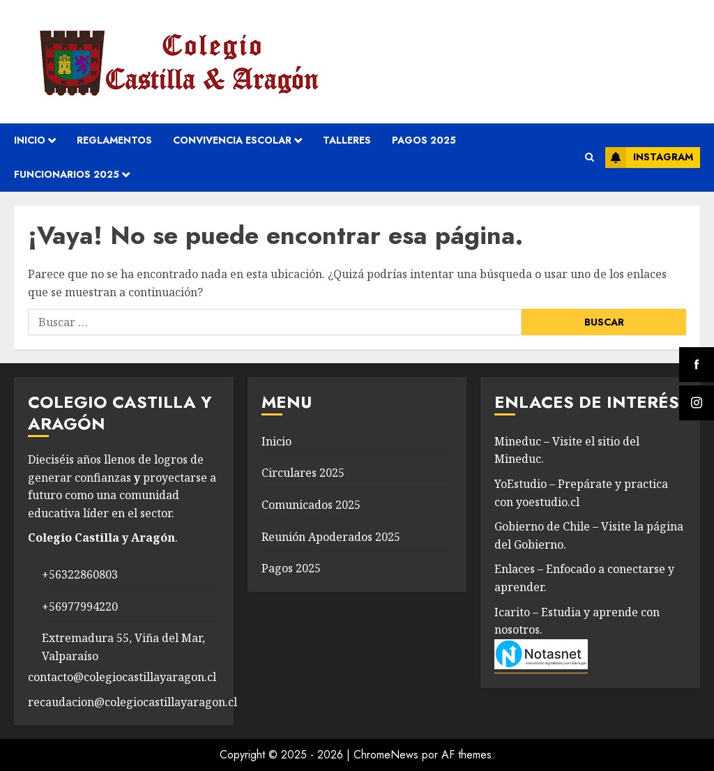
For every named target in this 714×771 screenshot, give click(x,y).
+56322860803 (80, 574)
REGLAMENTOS (114, 140)
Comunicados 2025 (310, 504)
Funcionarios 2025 (66, 174)
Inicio (29, 140)
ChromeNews (386, 755)
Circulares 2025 (302, 472)
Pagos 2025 (424, 140)
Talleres (347, 140)
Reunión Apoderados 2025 (330, 536)
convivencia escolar (232, 140)
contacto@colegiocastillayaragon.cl (122, 677)
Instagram (649, 157)
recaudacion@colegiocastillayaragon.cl (132, 702)
